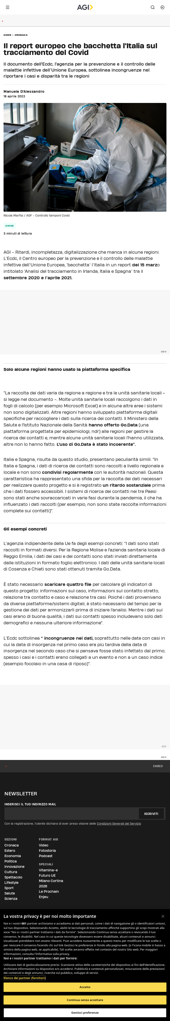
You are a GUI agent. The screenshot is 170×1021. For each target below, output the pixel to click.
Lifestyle (11, 882)
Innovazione (14, 866)
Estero (9, 850)
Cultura (10, 872)
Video (43, 845)
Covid (9, 225)
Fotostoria (47, 850)
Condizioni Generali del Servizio (119, 823)
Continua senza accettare (85, 1000)
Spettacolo (13, 877)
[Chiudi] (163, 916)
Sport (9, 888)
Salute (9, 893)
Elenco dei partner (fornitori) (25, 978)
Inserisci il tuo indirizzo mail (30, 804)
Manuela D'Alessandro (24, 91)
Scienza (10, 898)
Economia (12, 856)
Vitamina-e (48, 870)
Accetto (85, 987)
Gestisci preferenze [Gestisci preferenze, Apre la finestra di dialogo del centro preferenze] (85, 1013)
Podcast (45, 856)
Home (7, 34)
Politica (10, 861)
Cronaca (21, 34)
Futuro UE (47, 875)
